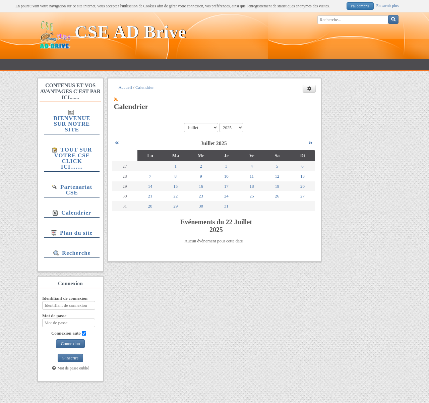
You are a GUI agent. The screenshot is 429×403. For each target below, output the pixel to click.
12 (277, 176)
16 (201, 186)
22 (175, 195)
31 (226, 206)
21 (150, 195)
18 (252, 186)
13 (302, 176)
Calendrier (72, 213)
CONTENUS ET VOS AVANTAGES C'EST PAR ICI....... (70, 91)
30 (201, 206)
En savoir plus (387, 6)
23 (201, 195)
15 (175, 186)
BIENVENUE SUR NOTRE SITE (71, 121)
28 (150, 206)
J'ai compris (360, 6)
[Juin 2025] (117, 143)
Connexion (70, 343)
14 (150, 186)
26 (277, 195)
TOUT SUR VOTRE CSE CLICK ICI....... (72, 158)
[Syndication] (116, 99)
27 (302, 195)
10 (226, 176)
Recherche (71, 253)
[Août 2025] (310, 143)
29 (175, 206)
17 (226, 186)
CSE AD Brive (130, 32)
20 (302, 186)
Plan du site (72, 233)
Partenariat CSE (72, 190)
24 (226, 195)
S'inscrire (70, 357)
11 (252, 176)
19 (277, 186)
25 (252, 195)
